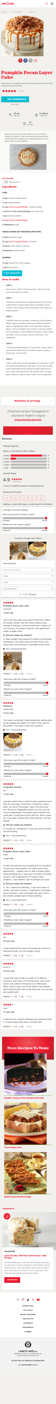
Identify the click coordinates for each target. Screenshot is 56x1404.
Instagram (23, 1300)
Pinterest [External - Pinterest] (20, 60)
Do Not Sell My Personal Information (28, 1360)
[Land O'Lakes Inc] (28, 1351)
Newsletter (28, 1319)
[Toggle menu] (52, 4)
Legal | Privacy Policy (23, 1355)
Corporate (28, 1323)
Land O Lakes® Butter (18, 207)
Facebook (18, 1300)
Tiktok (28, 1300)
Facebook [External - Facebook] (25, 60)
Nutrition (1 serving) (33, 401)
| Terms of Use (34, 1355)
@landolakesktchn (27, 420)
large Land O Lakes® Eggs (15, 220)
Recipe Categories (28, 1314)
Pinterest (33, 1300)
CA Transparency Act (28, 1365)
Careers (28, 1331)
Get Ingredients (15, 99)
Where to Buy (28, 1306)
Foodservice (28, 1327)
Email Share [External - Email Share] (30, 60)
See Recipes (12, 1280)
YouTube (38, 1300)
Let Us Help (28, 1310)
